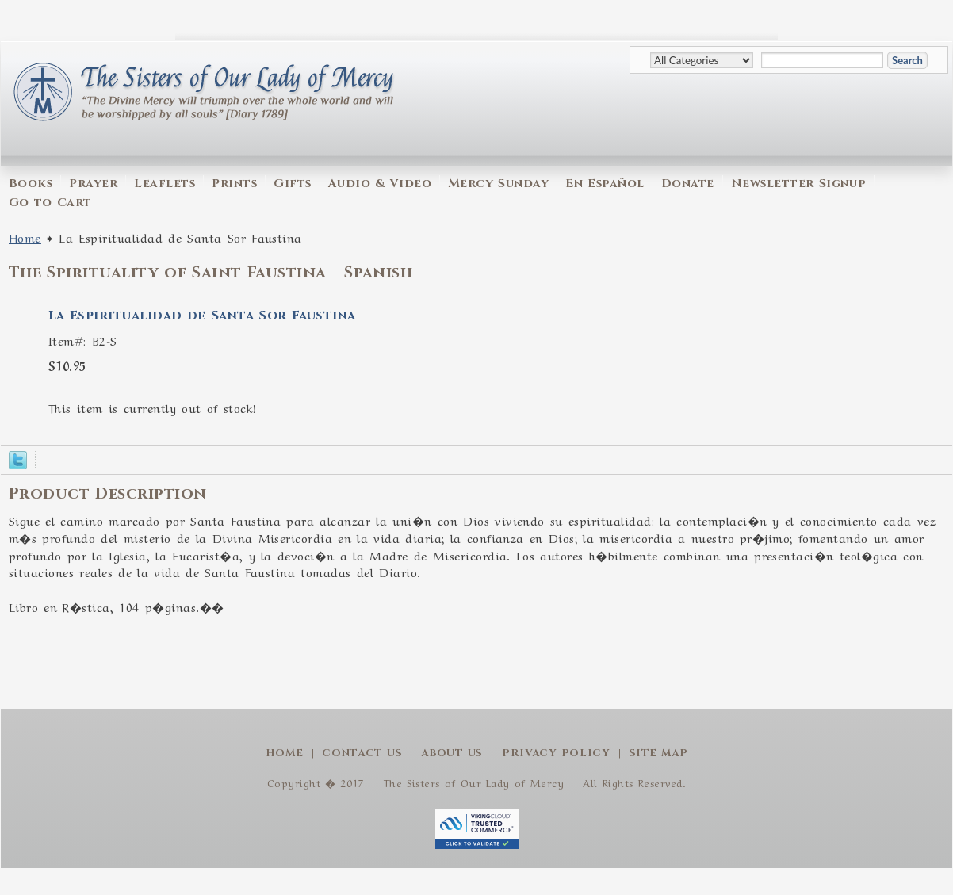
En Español (604, 183)
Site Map (659, 753)
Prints (234, 183)
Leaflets (164, 183)
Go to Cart (50, 202)
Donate (687, 183)
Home (25, 237)
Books (30, 183)
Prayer (93, 183)
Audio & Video (379, 183)
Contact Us (362, 753)
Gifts (292, 183)
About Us (452, 753)
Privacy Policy (556, 753)
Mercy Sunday (498, 183)
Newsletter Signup (799, 183)
